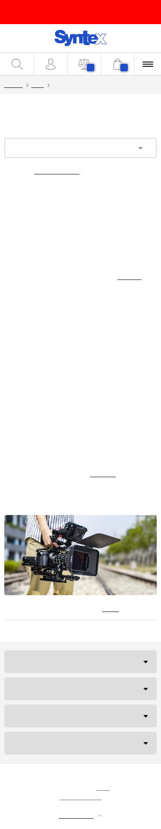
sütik (102, 787)
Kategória (44, 148)
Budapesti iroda (40, 715)
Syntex (13, 84)
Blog (37, 84)
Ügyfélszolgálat (41, 661)
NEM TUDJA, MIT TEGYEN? (50, 743)
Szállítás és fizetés (44, 688)
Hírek (110, 608)
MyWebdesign (81, 796)
